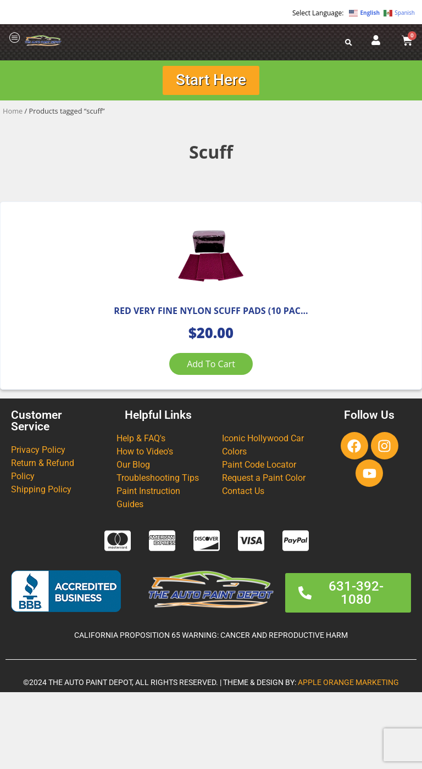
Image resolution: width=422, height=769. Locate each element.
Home (13, 112)
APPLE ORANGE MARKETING (348, 759)
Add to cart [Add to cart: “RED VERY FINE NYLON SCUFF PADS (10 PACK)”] (211, 403)
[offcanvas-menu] (14, 38)
